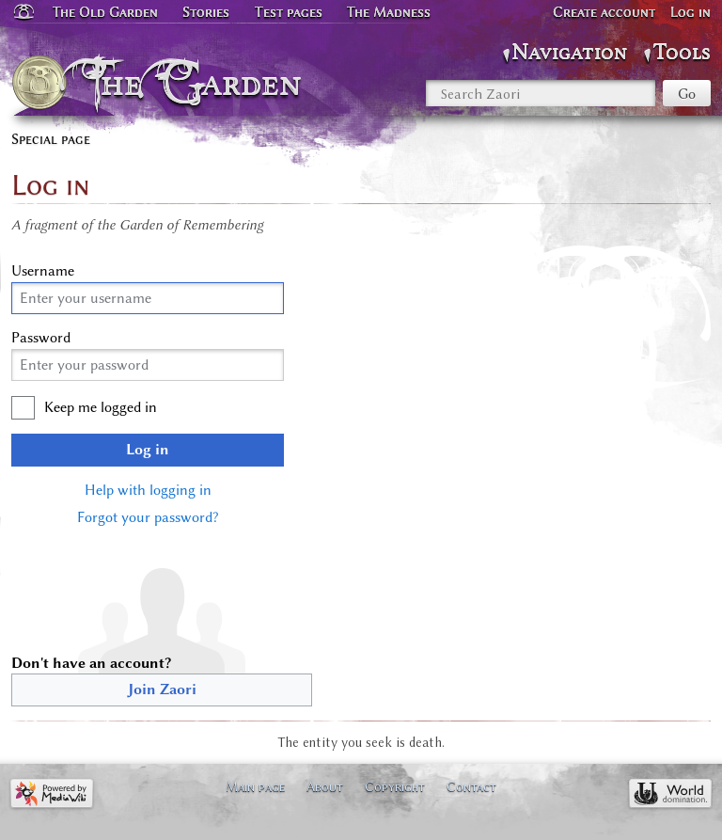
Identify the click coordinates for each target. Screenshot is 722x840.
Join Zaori (162, 689)
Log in (147, 449)
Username (42, 270)
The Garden (198, 82)
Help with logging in (148, 490)
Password (41, 337)
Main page (255, 786)
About (324, 786)
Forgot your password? (147, 517)
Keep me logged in (100, 407)
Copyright (395, 786)
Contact (471, 786)
